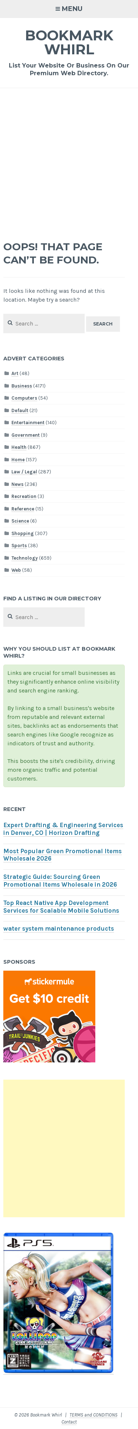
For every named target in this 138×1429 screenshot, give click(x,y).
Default (19, 410)
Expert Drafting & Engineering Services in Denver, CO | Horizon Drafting (63, 829)
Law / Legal (24, 471)
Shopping (22, 533)
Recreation (23, 496)
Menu (72, 9)
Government (25, 435)
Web (16, 570)
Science (20, 521)
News (17, 484)
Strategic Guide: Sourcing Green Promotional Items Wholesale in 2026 (60, 880)
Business (21, 386)
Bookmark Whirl (69, 42)
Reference (22, 509)
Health (18, 447)
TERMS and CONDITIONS (93, 1415)
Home (18, 459)
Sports (19, 545)
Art (14, 373)
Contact (69, 1422)
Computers (24, 398)
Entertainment (28, 422)
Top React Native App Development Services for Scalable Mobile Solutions (61, 906)
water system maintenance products (58, 928)
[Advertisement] (69, 160)
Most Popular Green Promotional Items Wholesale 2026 (62, 855)
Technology (24, 558)
